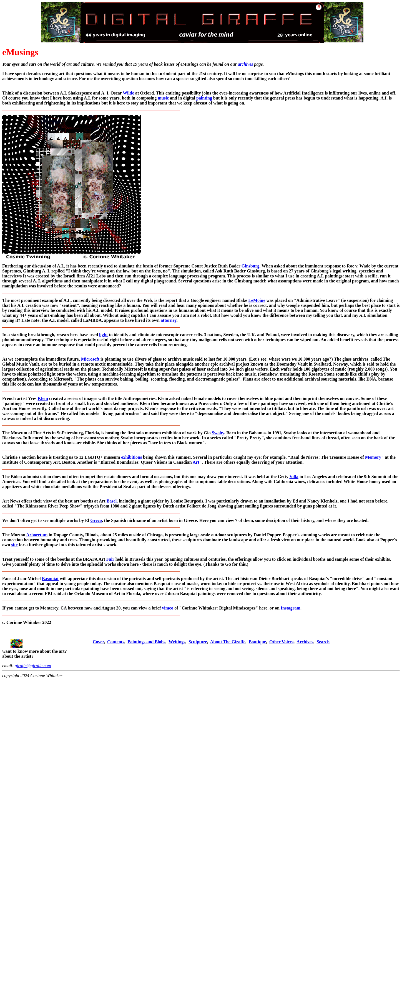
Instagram (290, 608)
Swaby (218, 432)
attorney (169, 320)
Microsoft (90, 359)
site (14, 544)
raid (57, 593)
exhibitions (131, 457)
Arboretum (36, 534)
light (103, 334)
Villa (293, 476)
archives (245, 64)
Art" (197, 462)
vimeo (167, 608)
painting (204, 98)
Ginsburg (251, 266)
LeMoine (256, 300)
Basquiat (50, 578)
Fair (110, 559)
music (163, 98)
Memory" (374, 457)
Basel (112, 501)
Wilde (128, 93)
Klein (43, 398)
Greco (96, 520)
